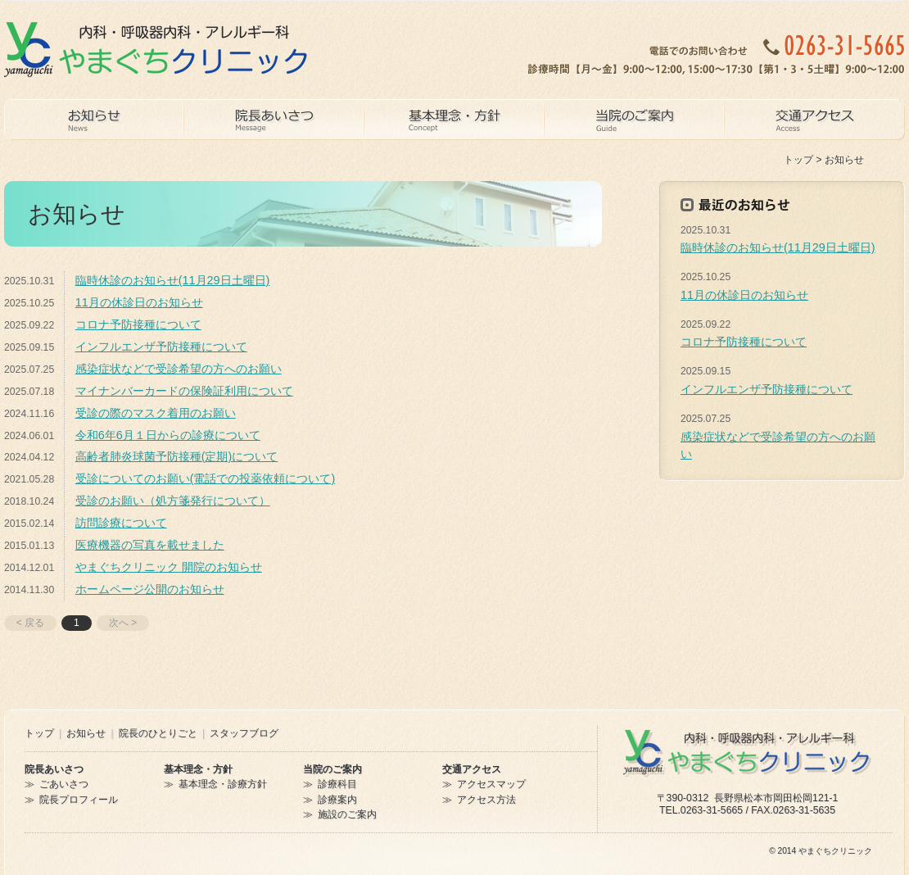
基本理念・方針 (198, 769)
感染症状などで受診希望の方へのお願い (178, 368)
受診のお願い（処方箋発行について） (172, 500)
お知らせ (86, 733)
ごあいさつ (63, 784)
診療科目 (337, 784)
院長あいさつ (54, 769)
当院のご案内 (332, 769)
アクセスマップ (491, 784)
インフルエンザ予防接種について (161, 346)
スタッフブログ (244, 733)
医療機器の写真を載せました (149, 544)
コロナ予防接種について (138, 324)
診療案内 (337, 799)
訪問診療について (121, 522)
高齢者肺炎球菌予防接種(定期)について (176, 456)
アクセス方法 (486, 799)
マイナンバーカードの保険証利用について (184, 390)
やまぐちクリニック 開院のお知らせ (168, 567)
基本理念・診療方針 (223, 784)
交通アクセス (471, 769)
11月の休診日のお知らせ (139, 302)
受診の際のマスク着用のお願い (155, 412)
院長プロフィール (78, 799)
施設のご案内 (347, 814)
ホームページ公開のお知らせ (149, 589)
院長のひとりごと (158, 733)
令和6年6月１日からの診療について (167, 435)
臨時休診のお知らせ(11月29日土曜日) (172, 280)
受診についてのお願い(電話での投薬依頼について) (205, 478)
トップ (798, 159)
